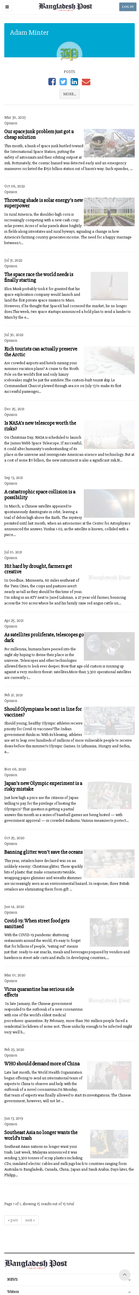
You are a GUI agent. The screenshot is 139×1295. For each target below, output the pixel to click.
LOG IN (128, 6)
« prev (13, 1220)
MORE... (69, 94)
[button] (7, 6)
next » (30, 1220)
